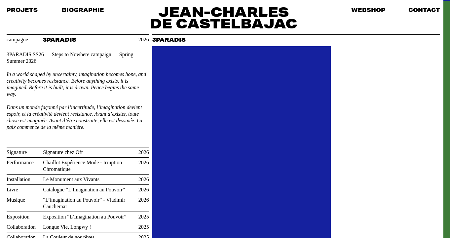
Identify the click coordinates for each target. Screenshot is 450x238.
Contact (424, 10)
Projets (22, 10)
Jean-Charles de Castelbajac (223, 17)
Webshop (368, 10)
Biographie (83, 10)
